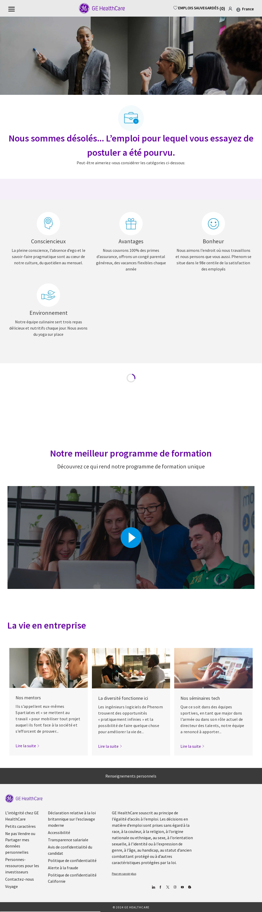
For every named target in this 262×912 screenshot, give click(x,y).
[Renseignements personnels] (131, 776)
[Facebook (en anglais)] (160, 887)
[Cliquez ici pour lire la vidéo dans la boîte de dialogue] (131, 537)
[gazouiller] (168, 887)
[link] (230, 7)
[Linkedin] (153, 887)
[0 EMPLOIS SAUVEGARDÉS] (201, 8)
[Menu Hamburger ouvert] (11, 8)
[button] (244, 9)
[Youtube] (182, 887)
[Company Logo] (98, 8)
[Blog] (175, 887)
